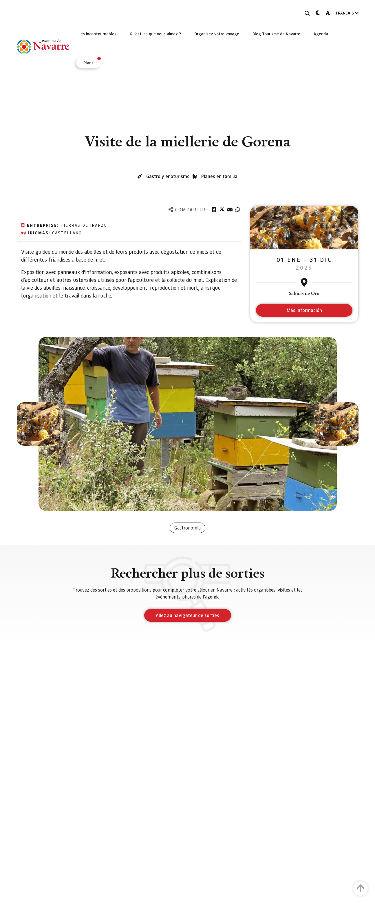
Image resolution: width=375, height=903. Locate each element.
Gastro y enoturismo (168, 176)
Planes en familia (219, 176)
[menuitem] (97, 33)
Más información (304, 310)
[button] (38, 424)
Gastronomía (187, 528)
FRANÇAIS (347, 13)
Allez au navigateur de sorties (187, 615)
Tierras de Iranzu (84, 225)
